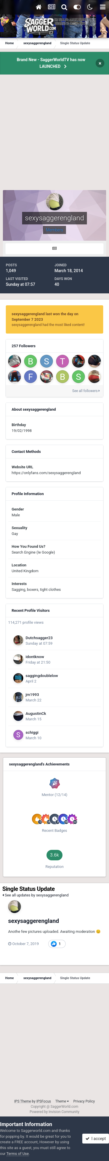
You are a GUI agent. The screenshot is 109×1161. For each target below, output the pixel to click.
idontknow (35, 656)
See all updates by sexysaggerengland (35, 895)
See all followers (86, 391)
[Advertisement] (54, 135)
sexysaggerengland (33, 920)
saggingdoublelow (42, 675)
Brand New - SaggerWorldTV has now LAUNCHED (51, 63)
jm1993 (32, 694)
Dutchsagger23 (39, 637)
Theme (62, 1101)
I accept (95, 1138)
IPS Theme (22, 1101)
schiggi (32, 732)
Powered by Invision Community (54, 1112)
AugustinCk (36, 713)
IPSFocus (43, 1101)
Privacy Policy (84, 1101)
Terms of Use (17, 1153)
